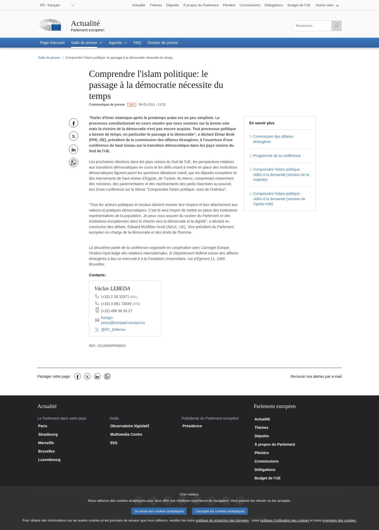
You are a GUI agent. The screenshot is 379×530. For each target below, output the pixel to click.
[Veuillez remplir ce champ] (317, 26)
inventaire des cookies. (339, 524)
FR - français (50, 5)
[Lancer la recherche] (336, 26)
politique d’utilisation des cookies (284, 524)
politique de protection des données (222, 524)
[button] (327, 5)
